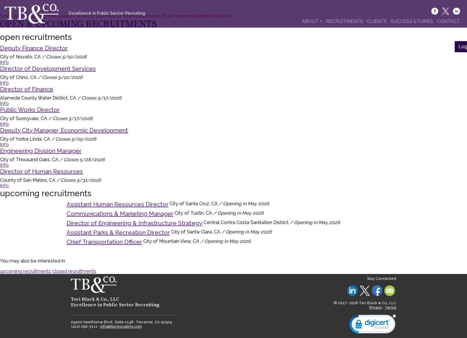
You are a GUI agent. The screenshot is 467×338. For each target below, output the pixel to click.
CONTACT (448, 21)
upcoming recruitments (25, 271)
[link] (372, 325)
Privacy (375, 307)
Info (4, 62)
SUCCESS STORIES (412, 21)
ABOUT (310, 21)
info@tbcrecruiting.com (121, 326)
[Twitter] (446, 11)
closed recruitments (74, 271)
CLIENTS (377, 21)
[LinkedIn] (456, 11)
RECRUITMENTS (344, 21)
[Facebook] (435, 11)
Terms (390, 307)
